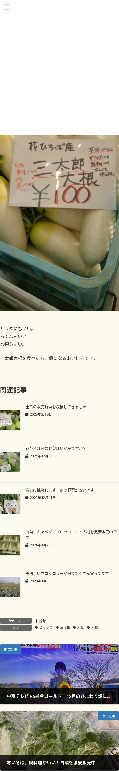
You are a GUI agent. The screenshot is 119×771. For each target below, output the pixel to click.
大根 (94, 627)
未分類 (40, 620)
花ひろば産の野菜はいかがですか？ (55, 448)
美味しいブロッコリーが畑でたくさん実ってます (67, 573)
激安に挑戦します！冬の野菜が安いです (59, 490)
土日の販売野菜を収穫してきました (55, 406)
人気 (80, 627)
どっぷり (46, 627)
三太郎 (65, 627)
